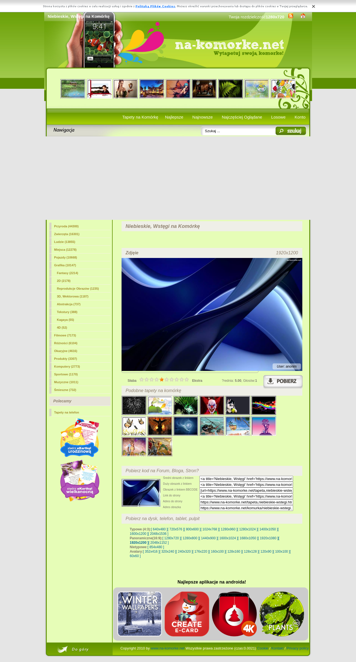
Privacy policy (298, 648)
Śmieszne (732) (65, 390)
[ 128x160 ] (234, 551)
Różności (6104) (66, 343)
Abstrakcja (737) (69, 304)
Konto (300, 117)
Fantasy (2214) (67, 273)
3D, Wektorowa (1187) (73, 296)
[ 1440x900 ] (208, 538)
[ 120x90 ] (266, 551)
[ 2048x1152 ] (159, 543)
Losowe (278, 117)
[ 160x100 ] (217, 551)
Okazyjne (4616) (65, 351)
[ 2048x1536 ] (158, 534)
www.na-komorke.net (167, 648)
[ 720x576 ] (175, 529)
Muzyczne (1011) (66, 382)
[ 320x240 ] (167, 551)
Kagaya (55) (65, 319)
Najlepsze (174, 117)
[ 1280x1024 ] (247, 529)
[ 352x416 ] (151, 551)
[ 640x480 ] (159, 529)
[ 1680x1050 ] (248, 538)
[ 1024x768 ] (210, 529)
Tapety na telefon (66, 412)
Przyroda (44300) (66, 226)
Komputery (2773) (67, 366)
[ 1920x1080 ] (268, 538)
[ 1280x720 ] (171, 538)
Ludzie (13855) (64, 241)
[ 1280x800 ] (190, 538)
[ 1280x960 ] (228, 529)
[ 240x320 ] (184, 551)
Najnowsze (202, 117)
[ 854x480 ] (156, 547)
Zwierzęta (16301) (67, 234)
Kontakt (277, 648)
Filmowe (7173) (65, 335)
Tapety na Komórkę (140, 117)
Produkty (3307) (65, 358)
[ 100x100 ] (281, 551)
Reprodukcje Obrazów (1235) (78, 288)
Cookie (262, 648)
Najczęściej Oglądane (242, 117)
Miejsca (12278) (65, 249)
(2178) (64, 280)
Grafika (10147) (65, 265)
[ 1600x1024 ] (227, 538)
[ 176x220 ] (200, 551)
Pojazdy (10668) (65, 257)
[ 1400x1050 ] (268, 529)
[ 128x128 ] (250, 551)
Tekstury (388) (67, 312)
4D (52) (62, 327)
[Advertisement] (178, 178)
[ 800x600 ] (192, 529)
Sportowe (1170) (66, 374)
